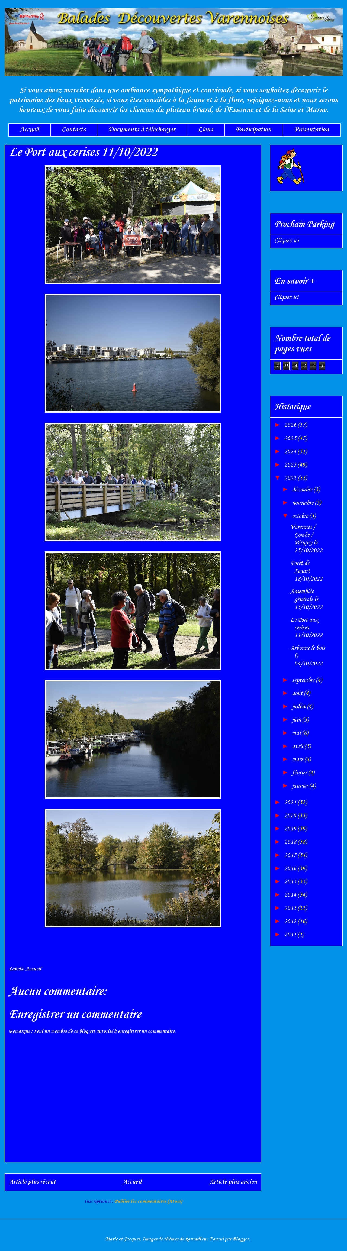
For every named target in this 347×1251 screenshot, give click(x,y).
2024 (291, 451)
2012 (291, 921)
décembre (303, 489)
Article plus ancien (233, 1181)
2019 (291, 828)
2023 (291, 464)
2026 (291, 425)
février (300, 772)
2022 (291, 478)
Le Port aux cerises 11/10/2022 (306, 627)
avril (298, 746)
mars (298, 759)
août (298, 693)
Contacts (74, 130)
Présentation (311, 130)
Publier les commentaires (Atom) (148, 1201)
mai (297, 733)
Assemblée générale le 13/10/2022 (306, 599)
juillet (299, 706)
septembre (304, 680)
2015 (291, 881)
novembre (303, 502)
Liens (205, 130)
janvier (300, 786)
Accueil (29, 130)
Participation (253, 130)
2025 (291, 438)
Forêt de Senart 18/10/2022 (306, 571)
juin (297, 719)
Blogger (241, 1239)
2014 (291, 894)
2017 (291, 855)
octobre (300, 516)
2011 (291, 934)
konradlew (196, 1239)
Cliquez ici (286, 240)
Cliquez (286, 297)
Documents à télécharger (141, 130)
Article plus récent (32, 1181)
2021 (291, 802)
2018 (291, 842)
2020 (291, 815)
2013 (291, 908)
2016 (291, 868)
